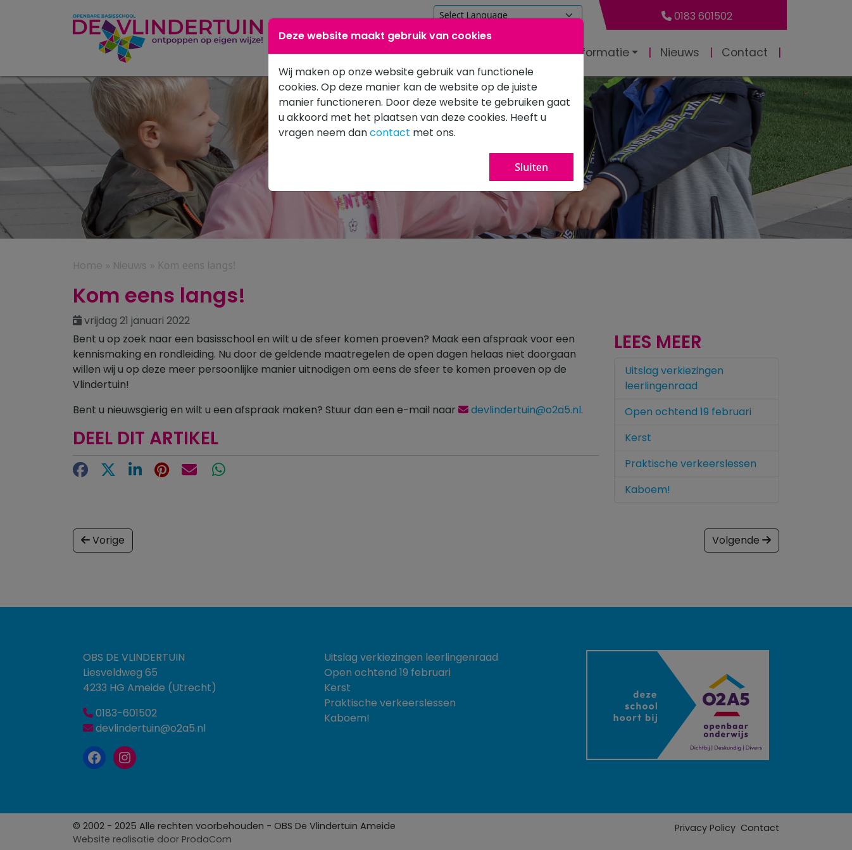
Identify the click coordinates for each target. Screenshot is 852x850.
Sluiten (531, 167)
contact (390, 132)
